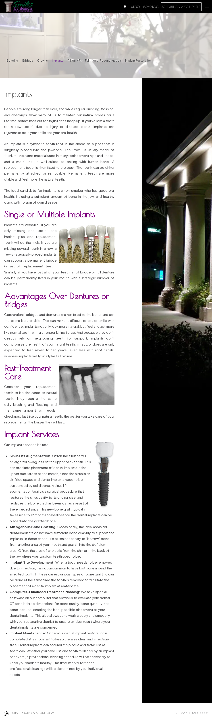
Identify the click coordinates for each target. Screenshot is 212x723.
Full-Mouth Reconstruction (103, 60)
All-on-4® (74, 60)
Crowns (42, 60)
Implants (57, 60)
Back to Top (200, 713)
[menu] (207, 6)
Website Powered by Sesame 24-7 (29, 713)
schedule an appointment (181, 6)
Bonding (12, 60)
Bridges (27, 60)
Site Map (181, 713)
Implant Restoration (138, 60)
